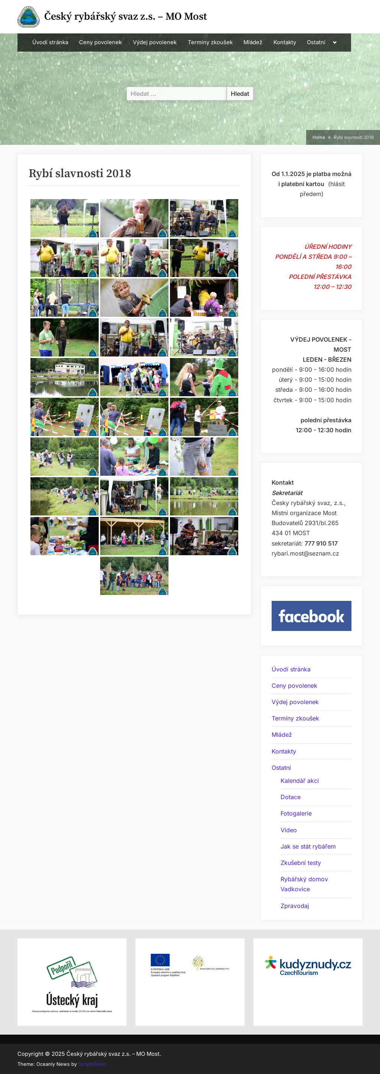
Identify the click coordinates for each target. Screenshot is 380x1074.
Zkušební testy (301, 862)
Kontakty (284, 42)
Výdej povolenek (155, 42)
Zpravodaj (295, 905)
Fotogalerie (296, 813)
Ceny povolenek (100, 42)
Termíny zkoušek (210, 42)
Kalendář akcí (300, 780)
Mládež (252, 42)
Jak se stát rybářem (308, 846)
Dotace (291, 797)
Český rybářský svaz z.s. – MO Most (125, 16)
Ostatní (316, 42)
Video (289, 830)
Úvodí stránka (50, 42)
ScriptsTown (92, 1064)
